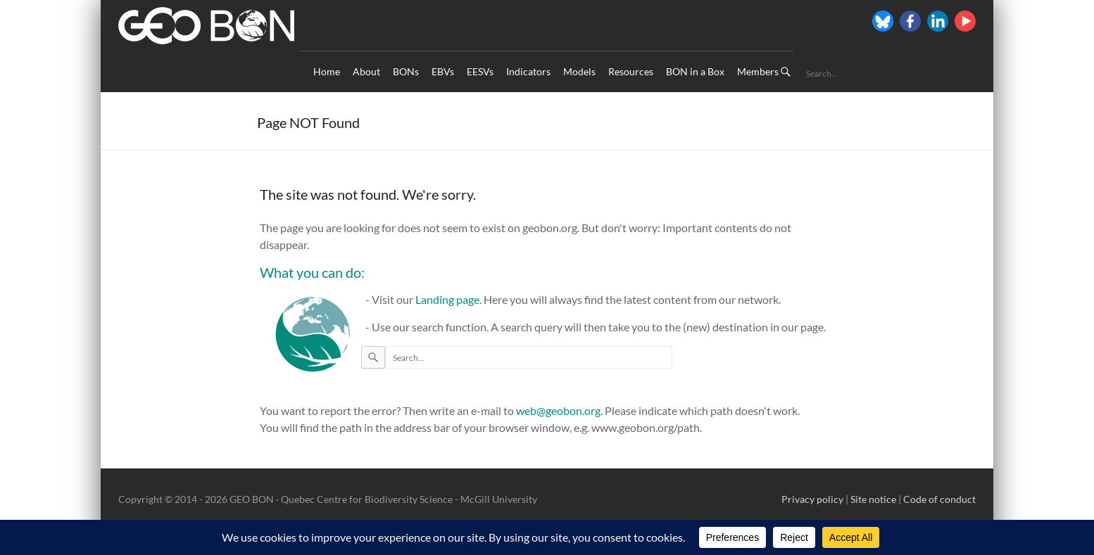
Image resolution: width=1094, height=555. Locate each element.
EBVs (443, 71)
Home (326, 71)
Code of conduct (939, 499)
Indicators (528, 71)
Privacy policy (812, 499)
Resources (630, 71)
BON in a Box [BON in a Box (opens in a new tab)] (695, 71)
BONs (406, 71)
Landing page (447, 299)
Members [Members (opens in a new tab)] (758, 71)
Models (579, 71)
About (366, 71)
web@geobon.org (558, 410)
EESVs (480, 71)
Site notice (873, 499)
